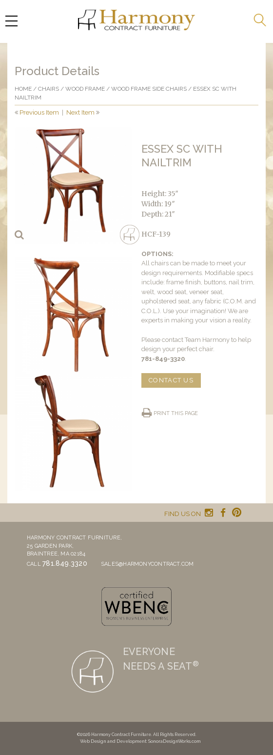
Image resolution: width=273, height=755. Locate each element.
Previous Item (39, 112)
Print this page (176, 413)
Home (23, 88)
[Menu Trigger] (11, 20)
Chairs (48, 88)
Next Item (80, 112)
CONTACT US (171, 380)
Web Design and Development (113, 741)
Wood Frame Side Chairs (149, 88)
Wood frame (85, 88)
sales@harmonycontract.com (147, 564)
